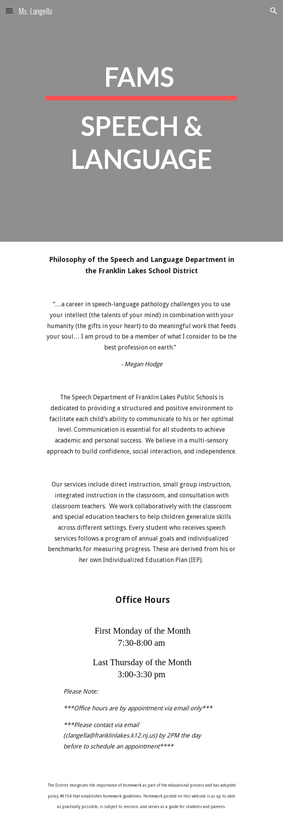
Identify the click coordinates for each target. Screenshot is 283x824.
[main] (141, 121)
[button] (9, 10)
